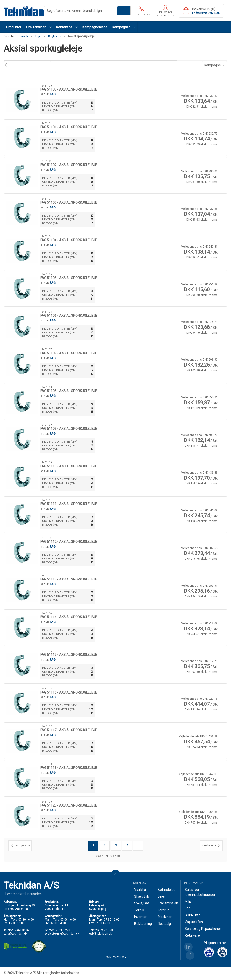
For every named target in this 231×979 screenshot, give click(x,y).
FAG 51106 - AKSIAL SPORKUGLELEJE (68, 315)
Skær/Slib (141, 896)
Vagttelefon (194, 922)
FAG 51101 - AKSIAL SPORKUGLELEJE (68, 127)
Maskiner (165, 917)
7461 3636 (22, 930)
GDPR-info (192, 915)
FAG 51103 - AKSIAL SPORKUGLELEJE (68, 202)
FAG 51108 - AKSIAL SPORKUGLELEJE (68, 391)
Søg (123, 10)
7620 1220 (63, 930)
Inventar (140, 917)
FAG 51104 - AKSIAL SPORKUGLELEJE (68, 240)
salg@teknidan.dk (15, 933)
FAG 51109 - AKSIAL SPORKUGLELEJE (68, 428)
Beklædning (143, 924)
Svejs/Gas (141, 903)
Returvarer (193, 935)
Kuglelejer (54, 36)
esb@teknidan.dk (100, 933)
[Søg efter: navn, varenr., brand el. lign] (30, 65)
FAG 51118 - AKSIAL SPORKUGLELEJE (68, 768)
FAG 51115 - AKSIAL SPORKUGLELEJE (68, 655)
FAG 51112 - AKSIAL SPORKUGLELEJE (68, 542)
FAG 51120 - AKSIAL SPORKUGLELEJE (68, 805)
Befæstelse (166, 889)
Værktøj (140, 889)
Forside (24, 36)
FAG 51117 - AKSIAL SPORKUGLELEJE (68, 730)
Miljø (188, 901)
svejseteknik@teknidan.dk (62, 933)
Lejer (38, 36)
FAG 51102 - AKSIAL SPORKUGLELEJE (68, 165)
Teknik (139, 910)
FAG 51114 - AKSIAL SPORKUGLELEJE (68, 617)
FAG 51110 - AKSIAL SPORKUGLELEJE (68, 466)
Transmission (167, 903)
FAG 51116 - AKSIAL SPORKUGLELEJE (68, 692)
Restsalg (164, 924)
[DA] (24, 10)
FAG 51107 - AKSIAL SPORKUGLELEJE (68, 353)
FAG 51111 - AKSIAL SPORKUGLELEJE (68, 504)
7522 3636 (107, 930)
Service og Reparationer (203, 929)
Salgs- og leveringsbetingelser (200, 892)
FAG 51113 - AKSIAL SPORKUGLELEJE (68, 579)
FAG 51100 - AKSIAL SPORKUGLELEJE (68, 89)
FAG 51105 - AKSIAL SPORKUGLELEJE (68, 278)
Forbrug (163, 910)
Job (187, 908)
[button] (39, 27)
